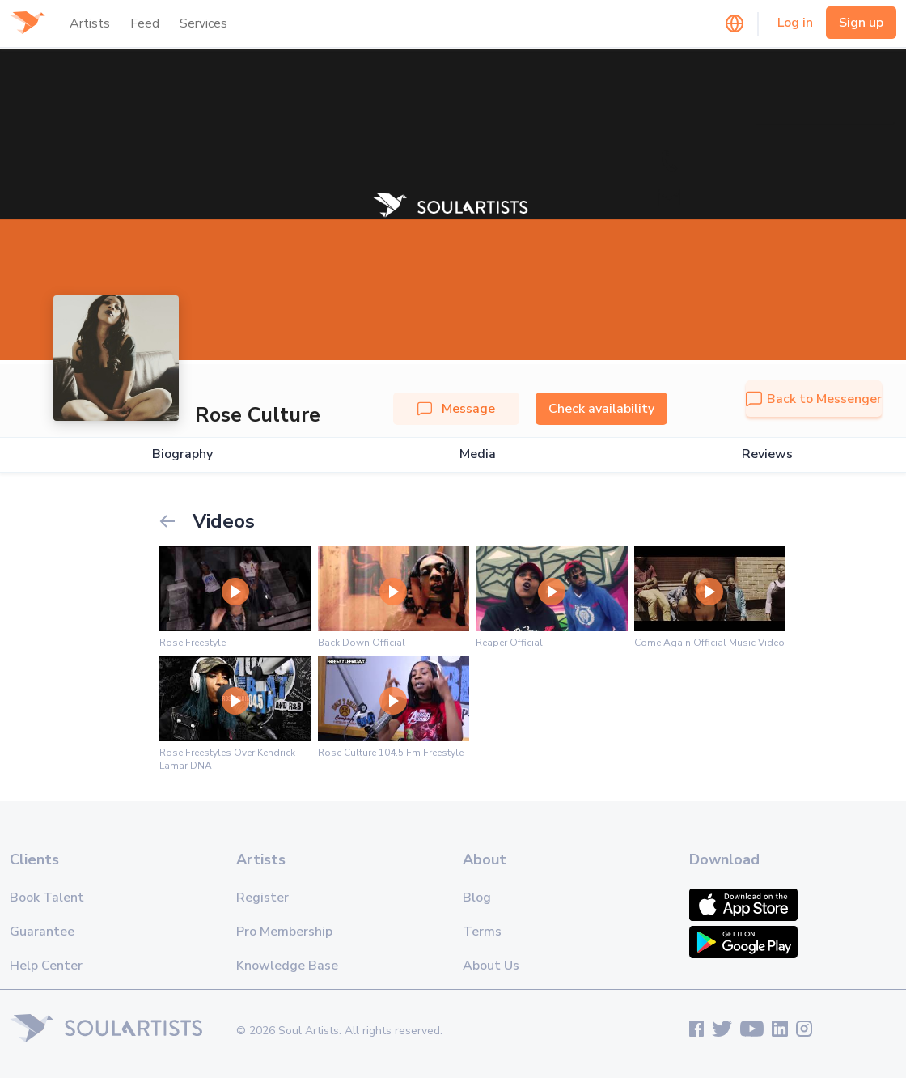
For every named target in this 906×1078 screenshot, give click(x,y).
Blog (477, 897)
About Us (491, 965)
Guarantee (42, 931)
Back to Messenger (814, 399)
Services (203, 23)
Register (262, 897)
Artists (90, 23)
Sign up (861, 23)
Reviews (767, 454)
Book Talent (47, 897)
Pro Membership (284, 931)
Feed (144, 23)
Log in (795, 23)
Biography (182, 454)
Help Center (46, 965)
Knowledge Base (287, 965)
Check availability (601, 409)
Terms (482, 931)
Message (456, 409)
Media (477, 454)
